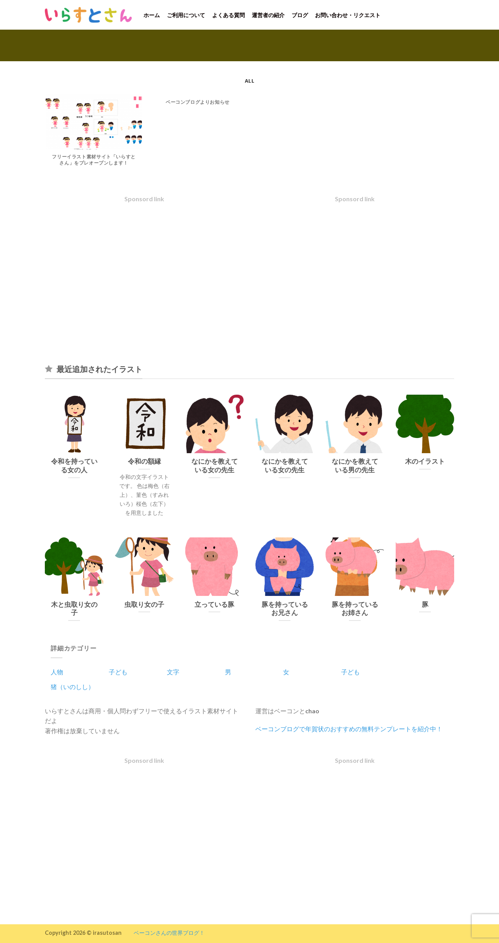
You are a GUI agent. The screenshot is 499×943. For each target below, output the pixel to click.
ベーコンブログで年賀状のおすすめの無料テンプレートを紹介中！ (348, 728)
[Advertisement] (144, 278)
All (249, 80)
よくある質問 (228, 15)
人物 (57, 671)
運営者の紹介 (268, 15)
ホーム (151, 15)
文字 (173, 671)
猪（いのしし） (72, 686)
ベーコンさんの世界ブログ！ (169, 932)
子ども (118, 671)
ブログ (300, 15)
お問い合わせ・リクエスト (347, 15)
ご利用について (186, 15)
